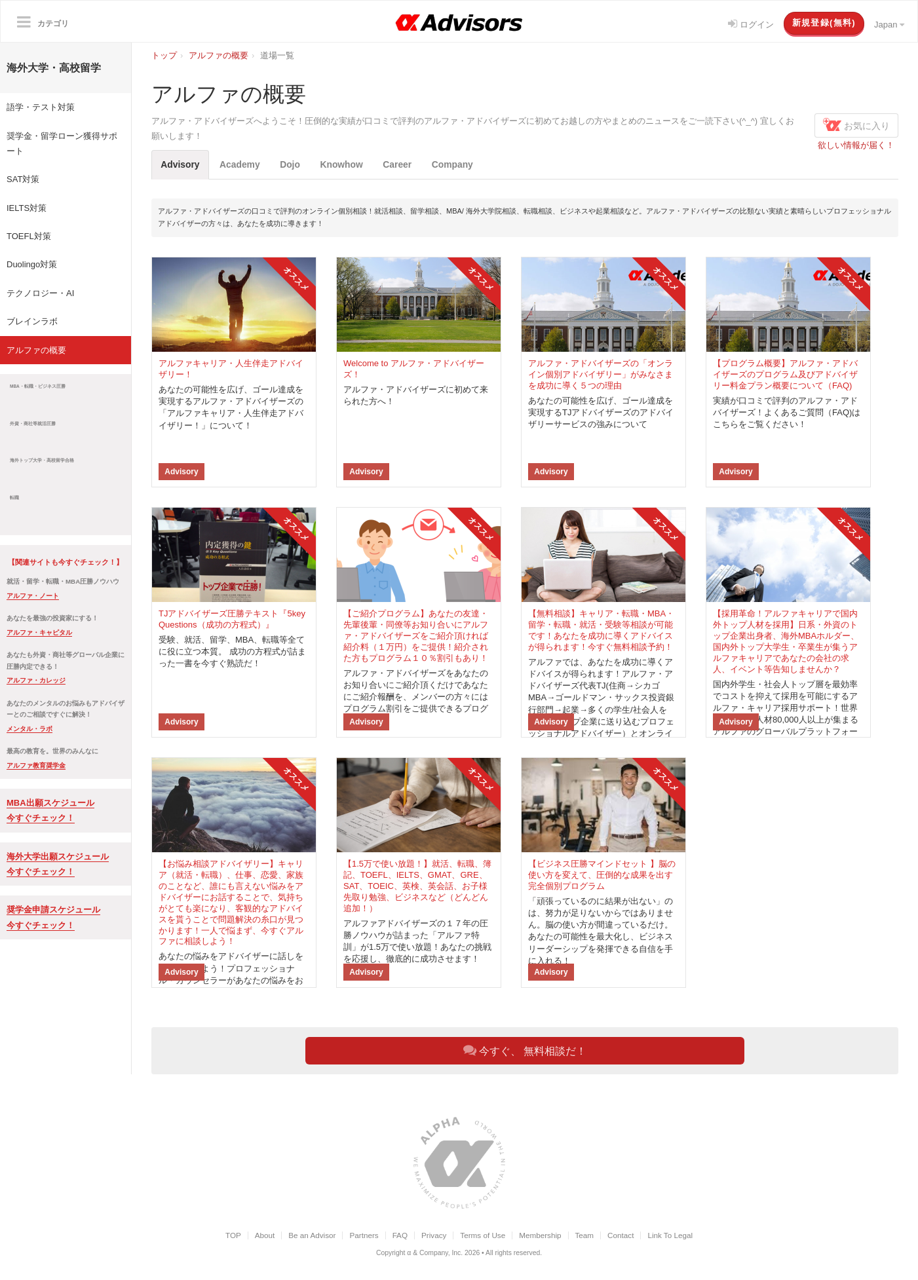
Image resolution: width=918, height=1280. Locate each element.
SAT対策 (23, 179)
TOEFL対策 (29, 236)
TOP (233, 1236)
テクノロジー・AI (40, 293)
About (265, 1236)
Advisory (182, 164)
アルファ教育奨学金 (36, 765)
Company (470, 164)
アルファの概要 (36, 350)
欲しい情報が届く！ (856, 145)
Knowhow (354, 164)
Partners (363, 1236)
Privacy (433, 1236)
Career (412, 164)
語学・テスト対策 (41, 107)
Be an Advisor (311, 1236)
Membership (540, 1236)
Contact (620, 1236)
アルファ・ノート (33, 595)
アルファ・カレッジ (36, 680)
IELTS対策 (27, 208)
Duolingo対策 (32, 264)
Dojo (298, 164)
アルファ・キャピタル (39, 632)
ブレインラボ (32, 321)
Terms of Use (482, 1236)
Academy (245, 164)
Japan (889, 24)
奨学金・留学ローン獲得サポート (62, 143)
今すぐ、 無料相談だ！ (525, 1050)
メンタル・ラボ (29, 728)
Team (584, 1236)
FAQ (400, 1236)
